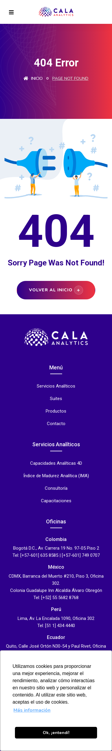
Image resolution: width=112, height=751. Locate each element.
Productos (56, 411)
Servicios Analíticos (56, 386)
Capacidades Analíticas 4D (56, 463)
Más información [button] (31, 710)
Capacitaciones (56, 501)
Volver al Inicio (56, 290)
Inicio (33, 78)
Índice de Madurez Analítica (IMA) (56, 476)
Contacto (56, 424)
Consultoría (56, 488)
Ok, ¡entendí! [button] (56, 733)
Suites (56, 399)
